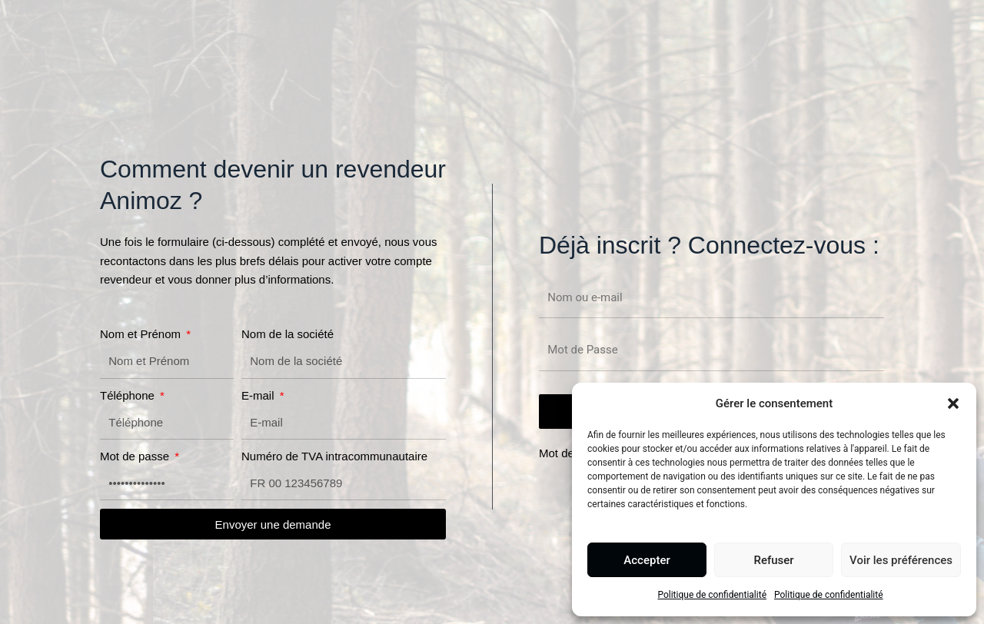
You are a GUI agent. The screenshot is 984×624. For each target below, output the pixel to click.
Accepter (646, 560)
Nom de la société (287, 333)
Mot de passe (136, 456)
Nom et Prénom (142, 333)
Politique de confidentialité (711, 594)
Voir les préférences (900, 560)
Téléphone (129, 395)
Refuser (773, 560)
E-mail (259, 395)
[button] (953, 403)
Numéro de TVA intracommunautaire (334, 456)
